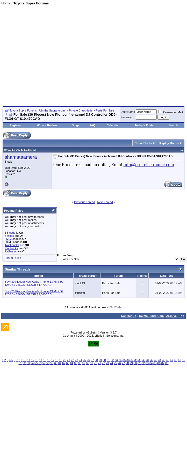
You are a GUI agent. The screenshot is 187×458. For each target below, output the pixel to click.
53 (28, 363)
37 (131, 360)
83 (147, 363)
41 (147, 360)
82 (143, 363)
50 (183, 360)
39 (139, 360)
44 (159, 360)
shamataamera (21, 157)
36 (128, 360)
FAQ (92, 125)
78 (127, 363)
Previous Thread (84, 202)
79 (131, 363)
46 (167, 360)
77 (123, 363)
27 (92, 360)
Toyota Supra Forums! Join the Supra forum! (38, 110)
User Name (128, 111)
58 (47, 363)
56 (39, 363)
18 (56, 360)
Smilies (9, 235)
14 (40, 360)
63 (67, 363)
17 (52, 360)
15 (44, 360)
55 (36, 363)
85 (154, 363)
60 (55, 363)
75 (115, 363)
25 (84, 360)
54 (32, 363)
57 (43, 363)
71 (99, 363)
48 (175, 360)
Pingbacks (11, 248)
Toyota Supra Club (151, 315)
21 (68, 360)
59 (51, 363)
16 (48, 360)
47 (171, 360)
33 (116, 360)
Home (6, 3)
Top (181, 315)
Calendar (113, 125)
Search (173, 125)
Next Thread (105, 202)
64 (71, 363)
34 (119, 360)
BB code (10, 232)
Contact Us (128, 315)
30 (104, 360)
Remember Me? (171, 112)
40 (143, 360)
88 (166, 363)
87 (162, 363)
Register (15, 125)
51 (20, 363)
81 (139, 363)
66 (79, 363)
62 (63, 363)
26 (88, 360)
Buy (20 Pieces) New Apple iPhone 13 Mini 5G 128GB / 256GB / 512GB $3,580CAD (34, 293)
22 (72, 360)
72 (103, 363)
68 (87, 363)
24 (80, 360)
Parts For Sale (105, 110)
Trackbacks (12, 245)
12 (32, 360)
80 (135, 363)
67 (83, 363)
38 (136, 360)
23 (76, 360)
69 (91, 363)
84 (151, 363)
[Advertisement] (48, 53)
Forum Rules (13, 257)
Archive (171, 315)
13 (36, 360)
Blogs (76, 125)
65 (75, 363)
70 (95, 363)
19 (60, 360)
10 (24, 360)
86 (159, 363)
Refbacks (11, 251)
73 (107, 363)
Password (127, 117)
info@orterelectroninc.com (149, 164)
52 (24, 363)
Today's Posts (144, 125)
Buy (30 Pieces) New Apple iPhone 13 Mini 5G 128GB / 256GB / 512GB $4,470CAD (34, 283)
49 (179, 360)
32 (112, 360)
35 (124, 360)
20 (64, 360)
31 (108, 360)
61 (59, 363)
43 (155, 360)
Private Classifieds (80, 110)
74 (111, 363)
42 (151, 360)
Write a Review (47, 125)
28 (96, 360)
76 (119, 363)
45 (163, 360)
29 (100, 360)
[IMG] (8, 238)
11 (28, 360)
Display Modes (169, 143)
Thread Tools (143, 143)
